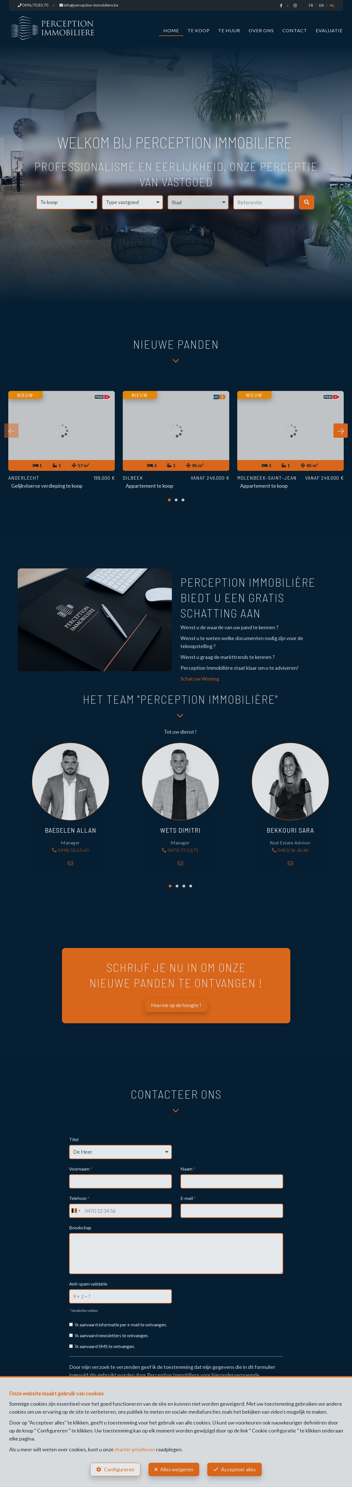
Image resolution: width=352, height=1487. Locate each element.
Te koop (199, 30)
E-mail (188, 1198)
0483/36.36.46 (290, 850)
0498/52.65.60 (70, 850)
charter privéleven (135, 1448)
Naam (187, 1169)
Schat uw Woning (199, 679)
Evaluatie (329, 30)
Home (171, 30)
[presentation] (11, 431)
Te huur (229, 30)
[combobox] (75, 1211)
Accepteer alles (239, 1469)
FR (311, 5)
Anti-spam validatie (88, 1284)
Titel (74, 1139)
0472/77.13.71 (180, 850)
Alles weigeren (176, 1469)
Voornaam (80, 1169)
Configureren (117, 1469)
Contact (294, 30)
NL (332, 5)
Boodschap (80, 1227)
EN (321, 5)
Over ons (261, 30)
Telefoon (79, 1198)
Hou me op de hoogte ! (176, 1005)
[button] (198, 202)
